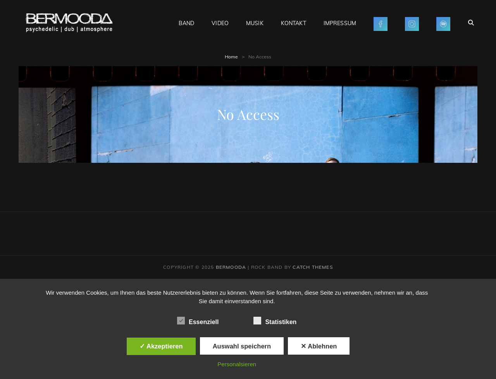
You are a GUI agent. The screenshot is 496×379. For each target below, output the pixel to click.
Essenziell (198, 320)
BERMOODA (231, 267)
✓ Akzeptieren (161, 346)
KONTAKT (293, 23)
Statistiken (274, 320)
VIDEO (220, 23)
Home (231, 57)
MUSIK (255, 23)
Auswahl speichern (242, 346)
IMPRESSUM (340, 23)
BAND (187, 23)
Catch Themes (312, 267)
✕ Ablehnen (319, 346)
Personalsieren (236, 364)
